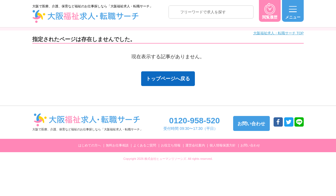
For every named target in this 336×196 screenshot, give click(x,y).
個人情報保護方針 (223, 145)
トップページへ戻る (168, 78)
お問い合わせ (250, 145)
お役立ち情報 (170, 145)
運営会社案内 (195, 145)
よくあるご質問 (144, 145)
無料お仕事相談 (117, 145)
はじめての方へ (89, 145)
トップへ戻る (318, 147)
